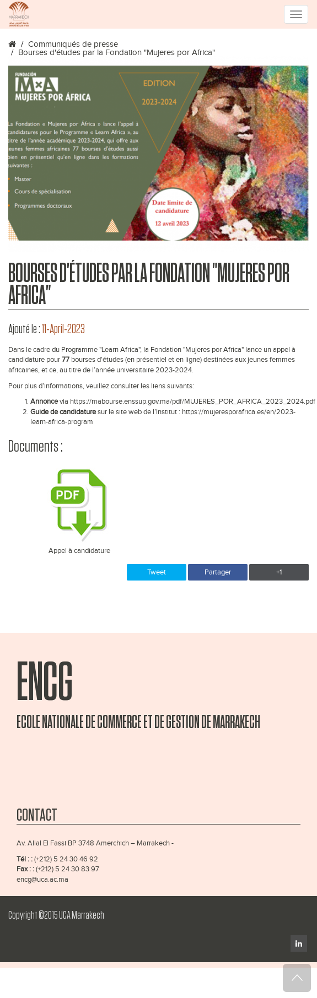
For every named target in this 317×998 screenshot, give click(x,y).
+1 (279, 572)
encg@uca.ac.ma (42, 879)
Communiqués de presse (73, 44)
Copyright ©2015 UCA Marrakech (56, 915)
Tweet (156, 572)
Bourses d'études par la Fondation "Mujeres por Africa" (116, 52)
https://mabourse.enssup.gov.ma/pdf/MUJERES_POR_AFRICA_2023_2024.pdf (192, 401)
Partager (218, 572)
